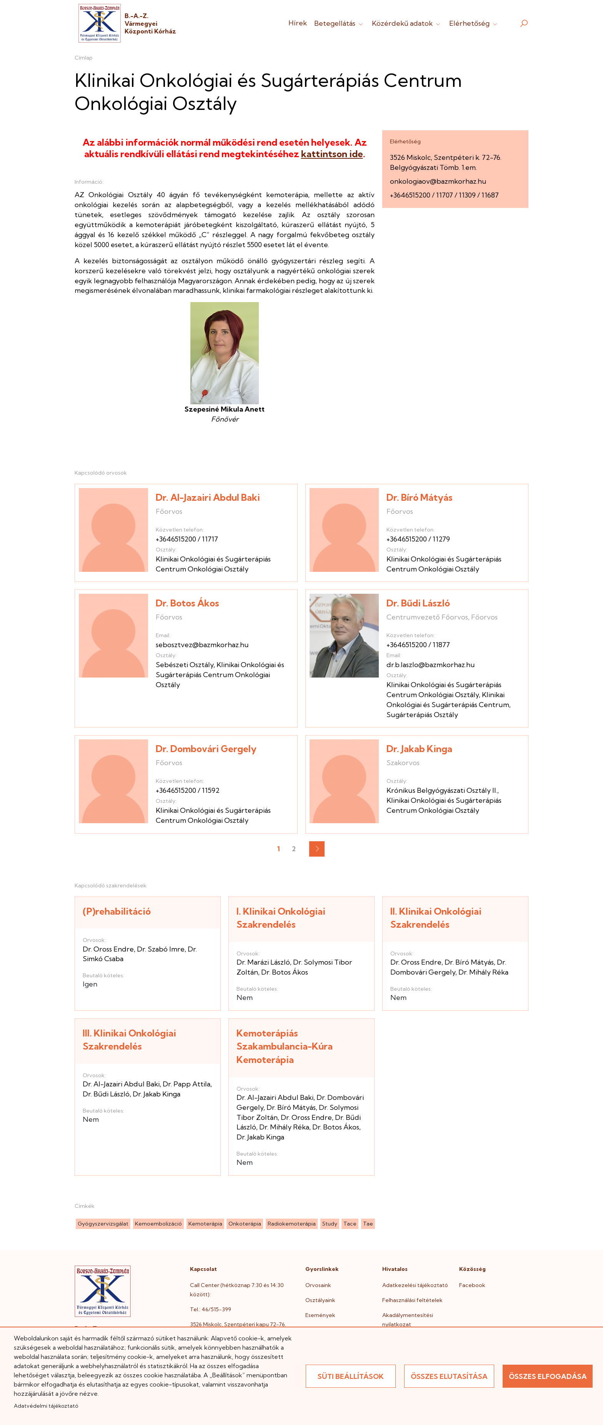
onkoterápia (244, 1223)
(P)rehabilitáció (117, 911)
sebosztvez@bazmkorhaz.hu (202, 644)
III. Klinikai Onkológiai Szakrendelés (129, 1039)
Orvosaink (318, 1285)
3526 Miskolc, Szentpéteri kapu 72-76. (238, 1324)
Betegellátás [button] (339, 23)
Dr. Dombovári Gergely (206, 748)
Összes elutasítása (449, 1376)
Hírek (297, 22)
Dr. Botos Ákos (187, 603)
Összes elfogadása (548, 1376)
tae (368, 1223)
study (329, 1223)
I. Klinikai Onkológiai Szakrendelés (281, 917)
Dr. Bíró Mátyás (419, 497)
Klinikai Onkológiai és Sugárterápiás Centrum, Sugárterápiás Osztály (448, 704)
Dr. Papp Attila (186, 1084)
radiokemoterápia (292, 1223)
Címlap (84, 57)
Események (320, 1315)
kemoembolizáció (158, 1223)
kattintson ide (332, 153)
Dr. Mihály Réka (483, 972)
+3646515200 (410, 195)
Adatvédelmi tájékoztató (46, 1406)
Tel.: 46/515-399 (210, 1309)
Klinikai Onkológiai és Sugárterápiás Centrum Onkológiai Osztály (220, 674)
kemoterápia (205, 1223)
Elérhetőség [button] (474, 23)
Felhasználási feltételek (412, 1300)
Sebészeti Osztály (184, 664)
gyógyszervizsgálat (103, 1223)
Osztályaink (320, 1300)
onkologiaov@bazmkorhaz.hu (438, 181)
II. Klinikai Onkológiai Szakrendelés (435, 917)
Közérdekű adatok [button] (407, 23)
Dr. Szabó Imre (161, 949)
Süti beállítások (351, 1376)
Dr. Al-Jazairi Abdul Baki (208, 497)
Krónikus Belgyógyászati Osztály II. (441, 790)
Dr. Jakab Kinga (419, 748)
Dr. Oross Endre (108, 949)
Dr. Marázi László (263, 962)
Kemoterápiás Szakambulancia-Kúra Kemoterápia (285, 1046)
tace (349, 1223)
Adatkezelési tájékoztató (415, 1285)
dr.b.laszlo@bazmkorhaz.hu (430, 664)
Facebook (472, 1285)
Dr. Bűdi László (418, 603)
